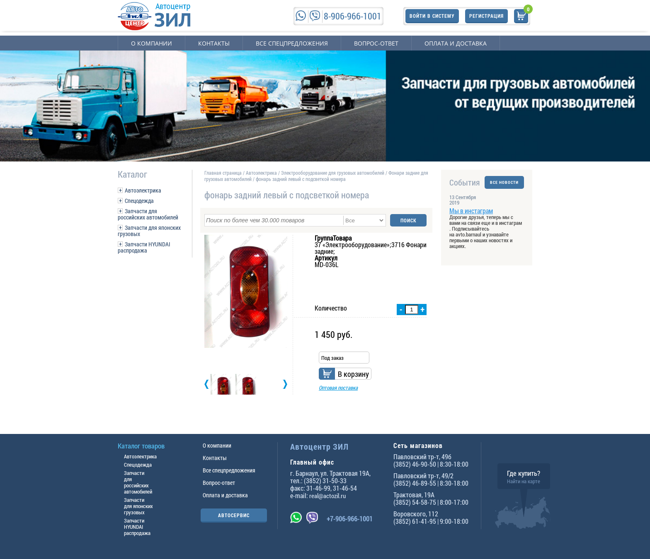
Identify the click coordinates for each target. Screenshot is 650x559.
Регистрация (486, 15)
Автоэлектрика (143, 190)
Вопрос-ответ (376, 43)
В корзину (353, 374)
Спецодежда (139, 201)
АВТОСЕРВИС (234, 515)
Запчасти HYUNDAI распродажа (144, 247)
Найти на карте (523, 481)
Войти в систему (432, 15)
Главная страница (223, 172)
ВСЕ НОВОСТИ (504, 182)
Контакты (214, 43)
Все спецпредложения (292, 43)
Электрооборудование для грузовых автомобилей (333, 172)
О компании (151, 43)
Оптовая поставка (338, 387)
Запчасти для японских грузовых (149, 231)
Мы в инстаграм (471, 210)
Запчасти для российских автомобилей (148, 214)
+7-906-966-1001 (350, 518)
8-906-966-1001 (352, 16)
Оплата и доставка (455, 43)
